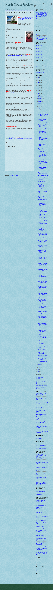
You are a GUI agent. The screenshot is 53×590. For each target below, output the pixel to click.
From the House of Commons (41, 445)
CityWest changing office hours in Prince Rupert (42, 220)
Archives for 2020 (39, 51)
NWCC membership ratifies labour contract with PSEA (42, 300)
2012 (38, 369)
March (39, 364)
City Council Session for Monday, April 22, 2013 (42, 165)
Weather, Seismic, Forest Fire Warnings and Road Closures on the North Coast (41, 483)
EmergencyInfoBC (39, 412)
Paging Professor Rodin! (42, 201)
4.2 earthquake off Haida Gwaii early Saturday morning (42, 241)
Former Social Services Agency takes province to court (43, 304)
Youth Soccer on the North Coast (41, 525)
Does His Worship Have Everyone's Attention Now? (42, 343)
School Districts (39, 438)
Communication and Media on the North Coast (41, 458)
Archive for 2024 (39, 45)
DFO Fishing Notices (39, 408)
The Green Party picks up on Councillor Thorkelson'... (42, 356)
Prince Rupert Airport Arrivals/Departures (39, 424)
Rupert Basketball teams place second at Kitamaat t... (43, 261)
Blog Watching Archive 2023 (41, 66)
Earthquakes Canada (39, 418)
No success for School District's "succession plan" (42, 155)
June (39, 106)
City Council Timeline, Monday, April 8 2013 (42, 276)
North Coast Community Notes (41, 472)
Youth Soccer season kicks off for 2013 (42, 200)
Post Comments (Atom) (14, 175)
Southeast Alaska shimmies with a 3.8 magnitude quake (43, 112)
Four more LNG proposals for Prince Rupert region (42, 267)
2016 (38, 90)
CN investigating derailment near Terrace (43, 176)
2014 (38, 93)
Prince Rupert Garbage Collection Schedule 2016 (40, 405)
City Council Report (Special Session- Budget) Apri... (41, 229)
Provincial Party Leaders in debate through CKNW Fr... (42, 132)
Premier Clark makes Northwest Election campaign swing (41, 185)
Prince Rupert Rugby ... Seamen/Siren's (40, 544)
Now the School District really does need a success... (42, 142)
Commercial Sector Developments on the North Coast (41, 455)
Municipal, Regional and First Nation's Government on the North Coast (41, 469)
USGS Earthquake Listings (40, 419)
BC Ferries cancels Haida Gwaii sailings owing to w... (42, 287)
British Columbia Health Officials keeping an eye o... (42, 317)
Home (20, 173)
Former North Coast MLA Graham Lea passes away (42, 159)
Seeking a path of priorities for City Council (42, 270)
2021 (38, 82)
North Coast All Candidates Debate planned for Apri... (43, 195)
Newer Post (8, 173)
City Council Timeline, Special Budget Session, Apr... (42, 211)
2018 (38, 87)
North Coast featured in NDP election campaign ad (42, 152)
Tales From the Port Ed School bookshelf (42, 171)
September (40, 101)
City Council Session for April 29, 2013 (42, 117)
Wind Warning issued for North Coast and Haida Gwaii (42, 291)
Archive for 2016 (39, 57)
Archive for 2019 (39, 52)
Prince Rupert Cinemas (40, 493)
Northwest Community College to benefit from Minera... (42, 129)
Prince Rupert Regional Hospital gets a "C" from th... (42, 255)
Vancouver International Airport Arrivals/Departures (41, 429)
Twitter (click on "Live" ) (40, 72)
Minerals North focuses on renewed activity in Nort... (43, 135)
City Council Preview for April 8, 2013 (42, 309)
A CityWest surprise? (41, 147)
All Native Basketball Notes (40, 536)
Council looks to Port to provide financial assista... (42, 125)
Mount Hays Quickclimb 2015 (41, 512)
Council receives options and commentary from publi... (42, 204)
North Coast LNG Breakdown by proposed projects (42, 223)
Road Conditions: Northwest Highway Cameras (41, 395)
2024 (38, 77)
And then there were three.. (42, 243)
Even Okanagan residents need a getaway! (42, 294)
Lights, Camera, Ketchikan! (42, 231)
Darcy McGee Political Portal (41, 448)
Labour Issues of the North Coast (42, 467)
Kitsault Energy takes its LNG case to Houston (42, 218)
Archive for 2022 (39, 48)
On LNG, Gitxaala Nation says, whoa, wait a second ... (42, 346)
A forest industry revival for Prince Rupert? (42, 248)
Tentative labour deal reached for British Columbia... (41, 328)
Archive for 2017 (39, 55)
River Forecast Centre (40, 422)
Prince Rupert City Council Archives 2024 (40, 388)
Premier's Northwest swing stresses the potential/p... (43, 173)
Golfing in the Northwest (40, 550)
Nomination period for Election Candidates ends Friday (43, 162)
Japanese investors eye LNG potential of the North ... (42, 182)
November (40, 98)
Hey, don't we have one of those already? (42, 362)
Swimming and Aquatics (40, 526)
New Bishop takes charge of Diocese (42, 334)
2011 (38, 371)
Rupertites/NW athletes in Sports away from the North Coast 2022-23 (42, 553)
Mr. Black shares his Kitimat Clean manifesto (43, 115)
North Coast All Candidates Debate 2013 (42, 246)
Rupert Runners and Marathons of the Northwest (41, 549)
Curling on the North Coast (40, 540)
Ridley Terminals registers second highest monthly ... (42, 324)
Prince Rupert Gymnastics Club (41, 518)
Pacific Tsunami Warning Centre (41, 421)
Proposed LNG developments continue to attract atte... (43, 138)
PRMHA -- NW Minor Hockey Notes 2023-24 (41, 508)
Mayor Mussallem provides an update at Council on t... (42, 273)
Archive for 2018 (39, 54)
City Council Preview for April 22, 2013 (42, 168)
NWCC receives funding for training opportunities (42, 337)
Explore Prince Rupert (40, 379)
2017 (38, 88)
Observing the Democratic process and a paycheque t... (42, 314)
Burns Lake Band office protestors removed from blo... (42, 297)
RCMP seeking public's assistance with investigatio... (42, 178)
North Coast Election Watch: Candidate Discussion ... (41, 238)
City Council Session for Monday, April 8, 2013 (42, 307)
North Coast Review (19, 4)
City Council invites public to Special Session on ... (42, 258)
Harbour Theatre (39, 494)
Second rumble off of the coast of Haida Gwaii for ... (42, 234)
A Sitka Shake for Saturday (42, 311)
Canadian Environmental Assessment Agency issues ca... (42, 279)
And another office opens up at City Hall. (42, 353)
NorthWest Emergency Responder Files (40, 378)
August (39, 103)
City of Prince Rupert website (41, 397)
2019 (38, 85)
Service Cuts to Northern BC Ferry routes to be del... (42, 264)
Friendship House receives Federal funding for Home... (42, 340)
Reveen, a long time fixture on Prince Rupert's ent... (42, 284)
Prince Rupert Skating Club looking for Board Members (42, 321)
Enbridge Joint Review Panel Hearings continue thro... (42, 331)
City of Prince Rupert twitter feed (41, 401)
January (39, 367)
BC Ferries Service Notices (40, 407)
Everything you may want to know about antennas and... (43, 189)
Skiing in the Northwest (40, 535)
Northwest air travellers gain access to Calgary (43, 123)
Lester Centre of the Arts (40, 491)
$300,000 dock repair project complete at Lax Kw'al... (42, 350)
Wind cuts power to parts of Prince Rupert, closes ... (42, 282)
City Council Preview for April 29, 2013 (42, 120)
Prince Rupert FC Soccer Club (41, 542)
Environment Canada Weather (41, 414)
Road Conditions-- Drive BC (41, 393)
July (39, 104)
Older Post (31, 173)
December (40, 96)
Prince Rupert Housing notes (41, 383)
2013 (38, 95)
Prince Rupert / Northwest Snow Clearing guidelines (41, 39)
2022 (38, 80)
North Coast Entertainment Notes (42, 490)
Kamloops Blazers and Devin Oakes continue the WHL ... (42, 251)
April (39, 109)
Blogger (31, 587)
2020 (38, 83)
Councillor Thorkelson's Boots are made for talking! (42, 208)
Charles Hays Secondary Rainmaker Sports (40, 501)
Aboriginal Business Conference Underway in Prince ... (42, 214)
